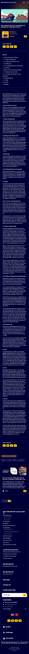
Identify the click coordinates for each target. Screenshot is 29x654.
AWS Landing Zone (8, 533)
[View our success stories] (14, 590)
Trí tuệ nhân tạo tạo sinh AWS (9, 556)
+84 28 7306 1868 (9, 606)
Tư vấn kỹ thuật (6, 521)
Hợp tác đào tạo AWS (7, 574)
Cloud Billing (5, 523)
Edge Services (6, 542)
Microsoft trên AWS (7, 540)
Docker (8, 93)
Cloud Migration (6, 527)
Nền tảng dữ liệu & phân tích (9, 525)
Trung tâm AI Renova (7, 558)
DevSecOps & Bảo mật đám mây (10, 566)
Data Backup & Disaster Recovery (11, 531)
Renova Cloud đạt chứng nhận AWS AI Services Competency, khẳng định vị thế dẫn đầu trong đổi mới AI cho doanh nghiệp (14, 478)
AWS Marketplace (7, 538)
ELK (10, 149)
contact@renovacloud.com (10, 604)
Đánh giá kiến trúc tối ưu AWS (9, 544)
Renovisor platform (8, 516)
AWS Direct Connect (7, 536)
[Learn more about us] (14, 585)
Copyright (12, 647)
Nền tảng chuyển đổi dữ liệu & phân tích (11, 551)
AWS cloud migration (8, 529)
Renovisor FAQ (7, 519)
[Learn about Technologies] (14, 580)
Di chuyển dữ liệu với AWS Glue (10, 554)
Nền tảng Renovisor (7, 515)
